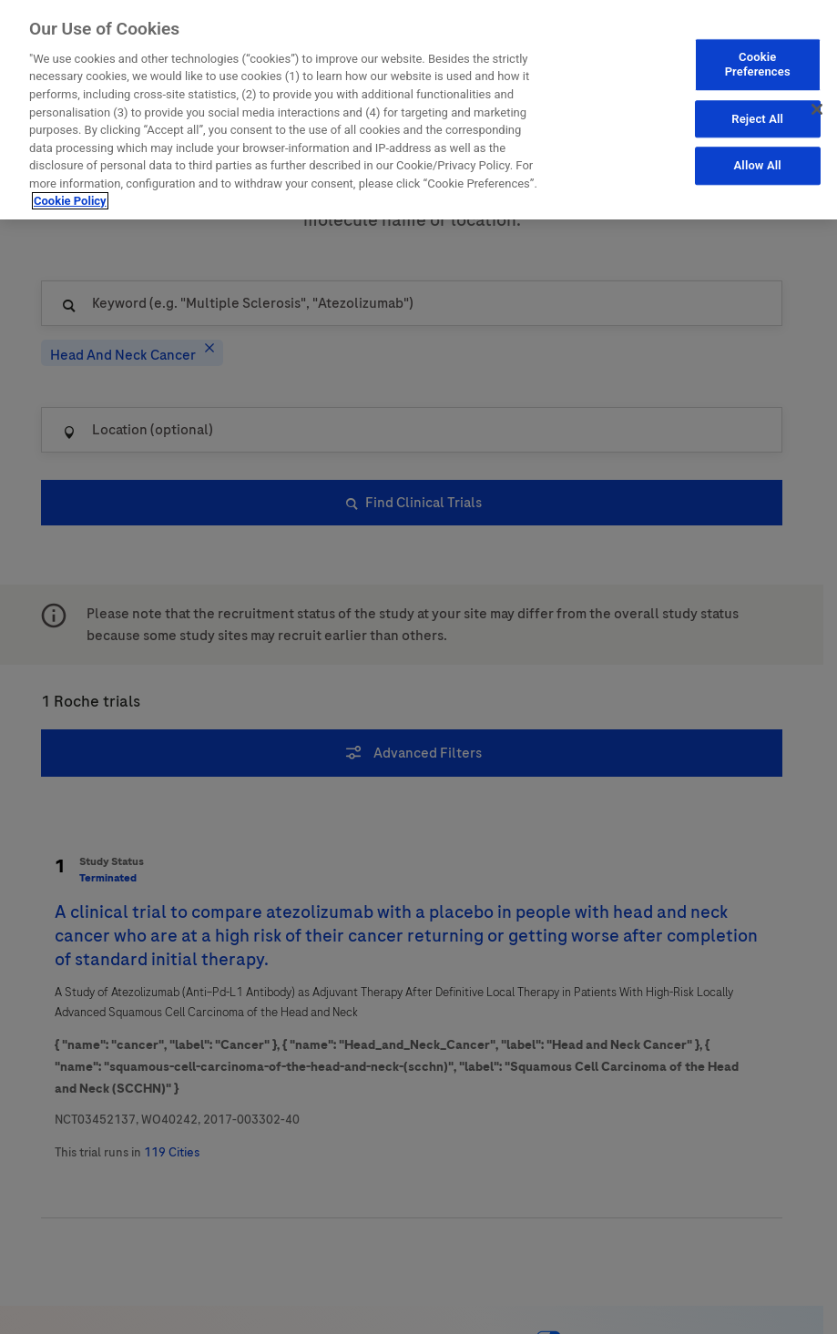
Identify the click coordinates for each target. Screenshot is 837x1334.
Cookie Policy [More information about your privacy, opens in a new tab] (70, 200)
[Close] (817, 109)
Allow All (757, 165)
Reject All (757, 118)
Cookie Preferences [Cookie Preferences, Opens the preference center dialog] (758, 64)
